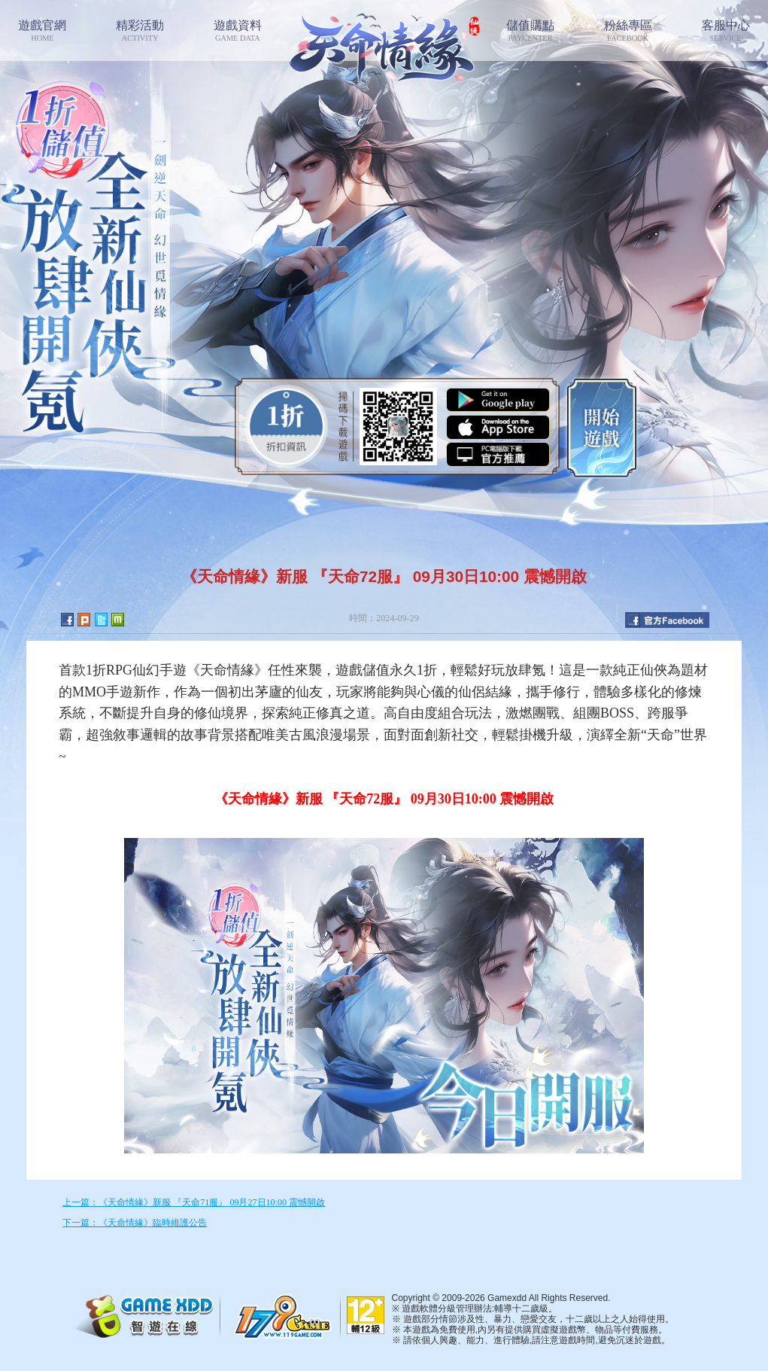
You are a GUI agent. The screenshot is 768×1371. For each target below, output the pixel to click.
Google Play (498, 400)
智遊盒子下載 (498, 454)
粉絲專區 (628, 31)
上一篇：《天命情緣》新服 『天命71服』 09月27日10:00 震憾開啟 (193, 1202)
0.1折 (286, 426)
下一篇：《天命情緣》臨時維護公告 (134, 1222)
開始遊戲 (602, 426)
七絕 (384, 45)
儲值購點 (530, 31)
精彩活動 (140, 31)
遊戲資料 (238, 31)
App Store (498, 427)
